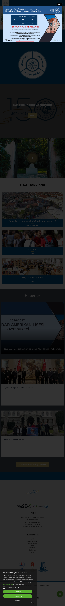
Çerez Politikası (8, 584)
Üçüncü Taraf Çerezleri (11, 588)
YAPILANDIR (18, 596)
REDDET (17, 601)
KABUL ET (18, 591)
